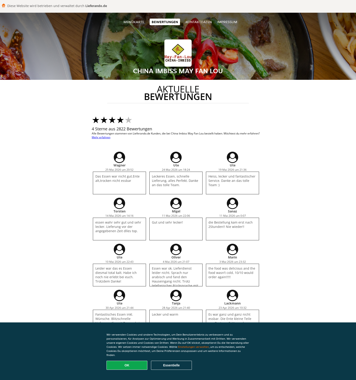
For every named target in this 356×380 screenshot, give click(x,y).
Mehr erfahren (101, 137)
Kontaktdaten (198, 21)
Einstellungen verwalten (193, 346)
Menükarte (134, 21)
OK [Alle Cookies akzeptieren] (127, 365)
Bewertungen (165, 21)
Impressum (227, 21)
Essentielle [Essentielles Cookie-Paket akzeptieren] (171, 365)
